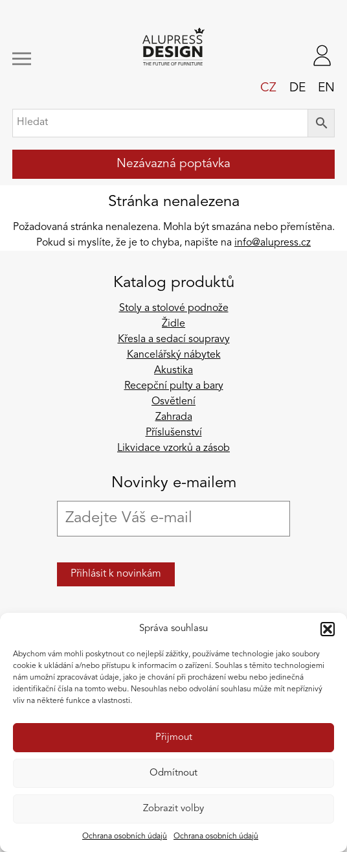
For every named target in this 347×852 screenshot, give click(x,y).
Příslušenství (174, 433)
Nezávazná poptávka (173, 163)
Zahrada (173, 417)
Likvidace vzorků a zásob (173, 448)
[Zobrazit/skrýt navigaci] (41, 58)
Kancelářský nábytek (174, 355)
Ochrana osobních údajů (124, 836)
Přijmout (173, 738)
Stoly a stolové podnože (174, 308)
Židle (173, 324)
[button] (327, 629)
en (326, 88)
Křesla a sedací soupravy (174, 339)
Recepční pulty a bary (173, 386)
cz (268, 88)
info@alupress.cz (272, 243)
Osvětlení (173, 402)
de (297, 88)
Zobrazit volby (173, 809)
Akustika (173, 370)
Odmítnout (173, 773)
